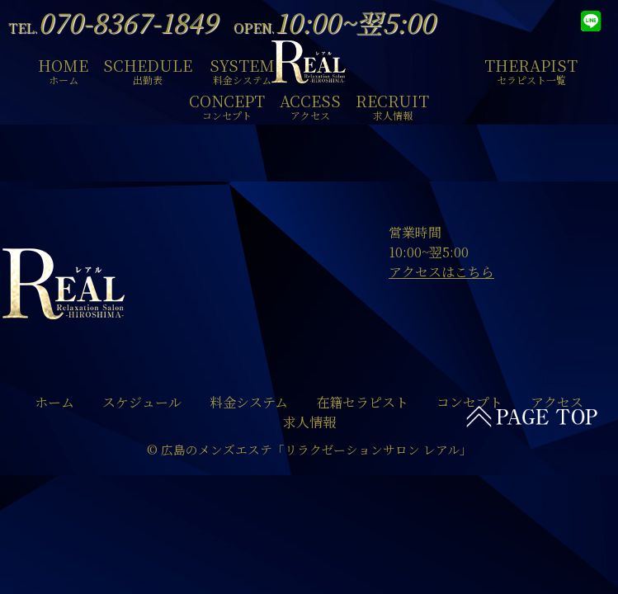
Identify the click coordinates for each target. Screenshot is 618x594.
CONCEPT (227, 104)
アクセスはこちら (441, 271)
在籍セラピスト (362, 402)
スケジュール (142, 402)
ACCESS (310, 104)
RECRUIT (392, 104)
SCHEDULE (147, 68)
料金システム (249, 402)
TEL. (112, 27)
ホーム (54, 402)
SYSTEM (242, 68)
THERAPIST (531, 68)
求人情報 (309, 421)
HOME (63, 68)
